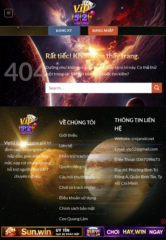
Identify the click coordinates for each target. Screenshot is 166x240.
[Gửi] (157, 88)
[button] (8, 13)
